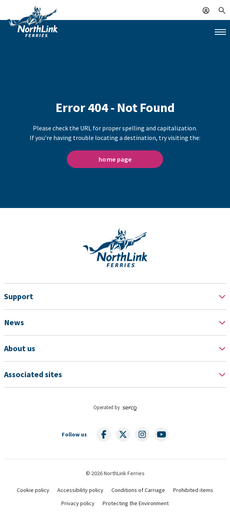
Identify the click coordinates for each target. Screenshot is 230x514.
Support (18, 296)
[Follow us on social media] (104, 434)
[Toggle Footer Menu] (222, 296)
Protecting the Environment (136, 503)
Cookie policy (33, 490)
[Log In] (206, 10)
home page (115, 159)
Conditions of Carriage (138, 490)
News (14, 322)
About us (19, 348)
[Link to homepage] (32, 21)
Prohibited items (193, 490)
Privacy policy (78, 503)
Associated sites (33, 374)
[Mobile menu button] (220, 32)
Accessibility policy (80, 490)
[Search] (222, 10)
